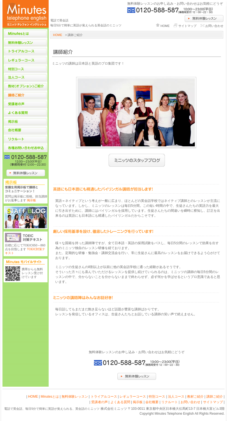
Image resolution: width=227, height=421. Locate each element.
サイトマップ (187, 25)
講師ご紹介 (214, 396)
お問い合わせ (214, 25)
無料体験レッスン (75, 396)
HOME (165, 25)
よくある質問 (120, 402)
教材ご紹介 (195, 396)
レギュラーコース (133, 396)
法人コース (176, 396)
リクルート (169, 402)
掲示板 (31, 200)
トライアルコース (104, 396)
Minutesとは (50, 396)
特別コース (157, 396)
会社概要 (152, 402)
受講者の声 (99, 402)
